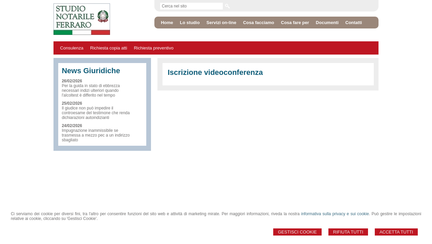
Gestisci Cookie (297, 232)
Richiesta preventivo (153, 47)
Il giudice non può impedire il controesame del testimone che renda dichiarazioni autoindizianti (96, 113)
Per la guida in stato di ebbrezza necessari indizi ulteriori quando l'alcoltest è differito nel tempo (91, 90)
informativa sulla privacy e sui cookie (335, 213)
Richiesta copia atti (108, 47)
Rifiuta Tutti (348, 232)
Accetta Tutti (396, 232)
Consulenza (72, 47)
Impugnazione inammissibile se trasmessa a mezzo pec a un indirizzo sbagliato (96, 135)
